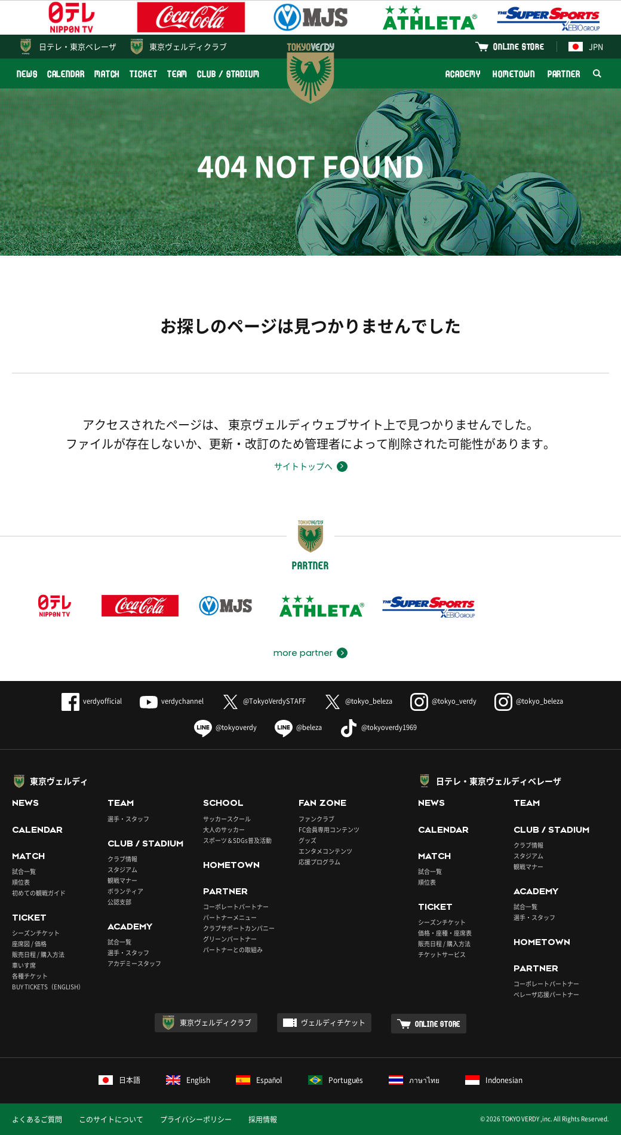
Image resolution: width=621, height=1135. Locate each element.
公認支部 (119, 901)
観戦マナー (122, 880)
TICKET (143, 73)
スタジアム (122, 869)
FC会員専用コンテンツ (329, 829)
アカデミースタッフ (134, 963)
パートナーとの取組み (233, 949)
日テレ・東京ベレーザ (77, 46)
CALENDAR (66, 73)
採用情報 (262, 1119)
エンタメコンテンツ (325, 850)
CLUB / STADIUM (228, 73)
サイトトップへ (303, 466)
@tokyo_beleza (358, 701)
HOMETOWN (513, 73)
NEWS (27, 73)
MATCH (107, 73)
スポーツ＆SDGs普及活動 (237, 840)
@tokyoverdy (225, 727)
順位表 (21, 882)
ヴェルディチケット (333, 1022)
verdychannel (172, 701)
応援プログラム (319, 861)
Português (336, 1080)
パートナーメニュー (230, 917)
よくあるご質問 (37, 1119)
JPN (585, 46)
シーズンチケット (36, 932)
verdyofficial (92, 701)
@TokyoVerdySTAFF (264, 701)
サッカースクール (227, 818)
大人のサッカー (224, 829)
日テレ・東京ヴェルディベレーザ (498, 781)
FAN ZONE (322, 803)
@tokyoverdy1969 (378, 727)
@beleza (298, 727)
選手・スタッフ (128, 818)
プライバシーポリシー (196, 1119)
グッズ (307, 840)
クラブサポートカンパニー (239, 928)
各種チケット (30, 975)
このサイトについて (111, 1119)
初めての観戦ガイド (39, 892)
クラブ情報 (122, 858)
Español (259, 1080)
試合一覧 (24, 871)
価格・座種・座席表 (445, 932)
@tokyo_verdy (443, 701)
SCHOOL (223, 803)
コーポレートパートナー (236, 906)
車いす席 (24, 965)
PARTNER (564, 73)
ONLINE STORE (519, 46)
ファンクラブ (316, 818)
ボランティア (125, 890)
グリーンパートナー (230, 938)
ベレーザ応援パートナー (546, 994)
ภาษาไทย (414, 1080)
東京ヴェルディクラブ (188, 46)
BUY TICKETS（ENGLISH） (48, 986)
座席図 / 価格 (29, 943)
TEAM (177, 73)
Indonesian (493, 1080)
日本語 (119, 1080)
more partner (303, 653)
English (188, 1080)
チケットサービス (442, 954)
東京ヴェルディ (59, 781)
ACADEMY (462, 73)
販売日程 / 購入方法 (38, 954)
